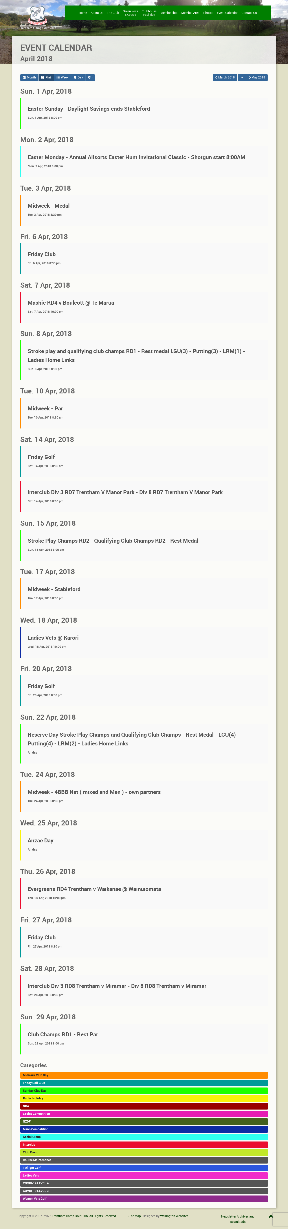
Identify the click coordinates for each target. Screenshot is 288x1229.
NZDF (27, 1121)
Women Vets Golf (34, 1198)
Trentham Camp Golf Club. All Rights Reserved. (84, 1216)
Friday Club (42, 254)
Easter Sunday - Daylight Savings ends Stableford (89, 109)
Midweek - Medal (49, 206)
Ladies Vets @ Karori (53, 638)
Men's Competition (35, 1129)
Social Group (32, 1137)
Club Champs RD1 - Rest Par (63, 1034)
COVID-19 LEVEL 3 (36, 1191)
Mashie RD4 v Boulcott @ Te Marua (71, 303)
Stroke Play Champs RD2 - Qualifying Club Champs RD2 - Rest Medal (113, 541)
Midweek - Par (45, 408)
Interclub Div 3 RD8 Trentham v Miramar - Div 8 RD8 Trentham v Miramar (117, 986)
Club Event (30, 1152)
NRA (26, 1106)
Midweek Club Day (35, 1075)
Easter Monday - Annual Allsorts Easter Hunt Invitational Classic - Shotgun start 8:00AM (136, 157)
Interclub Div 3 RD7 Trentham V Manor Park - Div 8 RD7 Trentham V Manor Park (125, 492)
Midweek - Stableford (54, 589)
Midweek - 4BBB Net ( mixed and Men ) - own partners (94, 792)
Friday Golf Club (34, 1083)
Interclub (29, 1144)
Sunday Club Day (34, 1090)
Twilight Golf (31, 1167)
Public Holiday (33, 1098)
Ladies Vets (31, 1175)
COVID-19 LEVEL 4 (36, 1183)
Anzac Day (40, 840)
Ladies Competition (36, 1113)
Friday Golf (41, 457)
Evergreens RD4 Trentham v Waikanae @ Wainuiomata (94, 889)
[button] (90, 77)
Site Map (134, 1216)
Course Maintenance (37, 1160)
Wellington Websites (174, 1216)
